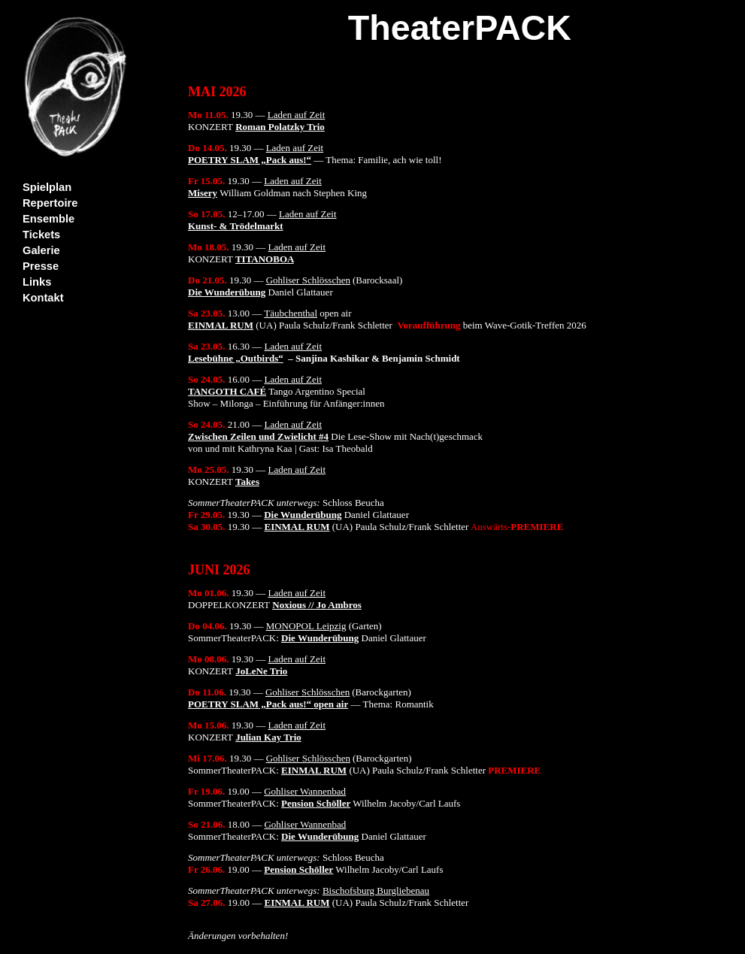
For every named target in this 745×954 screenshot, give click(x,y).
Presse (41, 266)
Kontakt (43, 298)
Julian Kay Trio (268, 737)
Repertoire (50, 203)
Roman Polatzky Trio (280, 126)
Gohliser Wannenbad (305, 791)
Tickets (41, 235)
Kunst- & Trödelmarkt (235, 226)
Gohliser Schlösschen (308, 280)
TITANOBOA (264, 259)
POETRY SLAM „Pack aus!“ (249, 159)
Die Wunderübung (226, 292)
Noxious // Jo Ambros (317, 604)
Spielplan (47, 187)
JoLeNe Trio (261, 671)
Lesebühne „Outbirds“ (235, 358)
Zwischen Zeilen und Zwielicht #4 (258, 436)
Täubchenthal (290, 313)
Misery (202, 192)
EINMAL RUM (220, 325)
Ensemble (48, 219)
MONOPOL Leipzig (306, 625)
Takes (247, 481)
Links (37, 282)
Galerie (41, 250)
